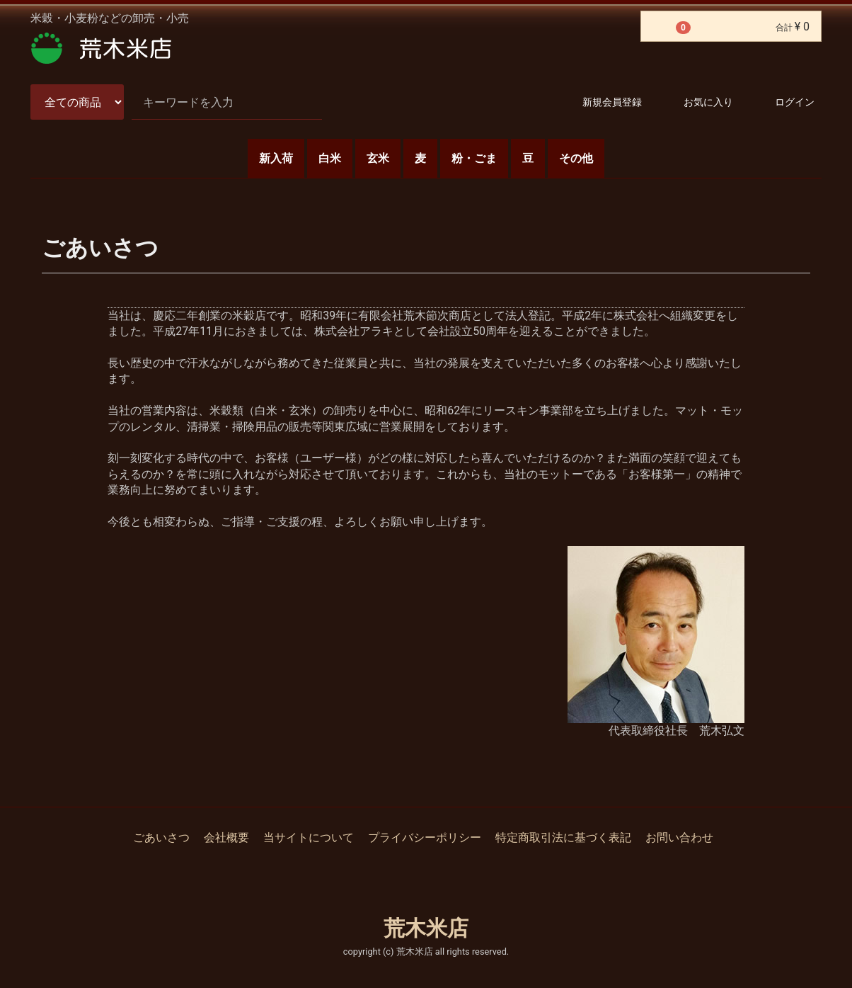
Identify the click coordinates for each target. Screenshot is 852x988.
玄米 (378, 158)
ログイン (782, 102)
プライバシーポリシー (424, 837)
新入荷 (276, 158)
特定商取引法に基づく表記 (563, 837)
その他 (576, 158)
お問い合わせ (679, 837)
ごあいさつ (161, 837)
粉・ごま (474, 158)
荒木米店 (426, 928)
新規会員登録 (600, 102)
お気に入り (696, 102)
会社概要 (226, 837)
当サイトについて (308, 837)
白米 (329, 158)
